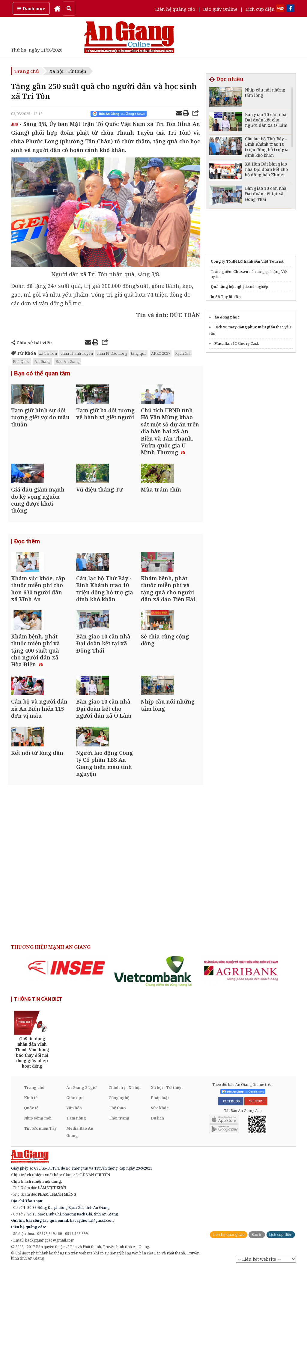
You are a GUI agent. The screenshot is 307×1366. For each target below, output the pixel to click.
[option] (66, 1065)
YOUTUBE (255, 1199)
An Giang (42, 361)
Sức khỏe (160, 1205)
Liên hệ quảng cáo (175, 9)
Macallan (223, 343)
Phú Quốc (21, 361)
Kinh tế (30, 1195)
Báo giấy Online (220, 9)
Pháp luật (160, 1195)
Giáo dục (74, 1195)
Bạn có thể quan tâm (42, 374)
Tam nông (76, 1215)
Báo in (256, 1332)
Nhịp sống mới (38, 1215)
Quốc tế (31, 1205)
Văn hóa (74, 1205)
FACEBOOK (230, 1199)
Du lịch (157, 1215)
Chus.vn (240, 271)
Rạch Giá (182, 353)
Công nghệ (119, 1195)
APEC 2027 (160, 353)
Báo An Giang (67, 361)
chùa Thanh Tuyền (77, 353)
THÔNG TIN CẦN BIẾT (38, 1096)
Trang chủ (26, 71)
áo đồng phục (227, 317)
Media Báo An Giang (79, 1229)
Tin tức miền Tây (40, 1225)
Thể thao (117, 1205)
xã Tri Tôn (48, 353)
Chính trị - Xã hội (125, 1185)
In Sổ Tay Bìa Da (226, 296)
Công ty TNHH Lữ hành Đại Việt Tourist (247, 261)
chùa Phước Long (112, 353)
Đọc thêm (27, 574)
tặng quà (138, 353)
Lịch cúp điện (260, 9)
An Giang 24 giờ (81, 1185)
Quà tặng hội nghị (227, 286)
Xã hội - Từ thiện (67, 71)
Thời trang (119, 1215)
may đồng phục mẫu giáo (251, 327)
